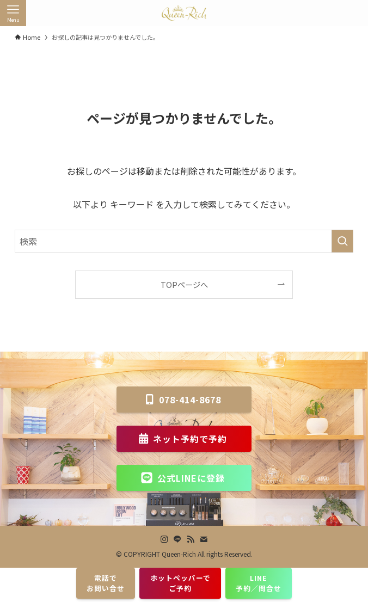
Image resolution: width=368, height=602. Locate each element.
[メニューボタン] (13, 13)
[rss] (190, 539)
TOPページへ (184, 284)
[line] (177, 539)
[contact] (203, 539)
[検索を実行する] (342, 241)
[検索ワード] (184, 241)
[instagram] (164, 539)
